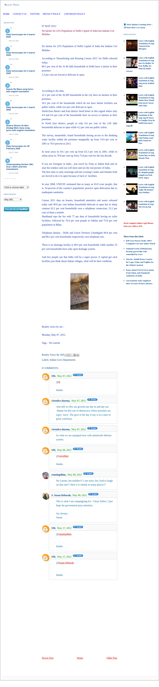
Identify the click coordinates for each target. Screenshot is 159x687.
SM (53, 376)
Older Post (111, 658)
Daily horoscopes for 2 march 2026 (20, 72)
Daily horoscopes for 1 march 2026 (20, 108)
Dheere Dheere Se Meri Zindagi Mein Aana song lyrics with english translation (20, 127)
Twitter (35, 14)
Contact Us (19, 14)
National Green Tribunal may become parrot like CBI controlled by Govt (139, 251)
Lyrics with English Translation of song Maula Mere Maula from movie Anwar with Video (146, 100)
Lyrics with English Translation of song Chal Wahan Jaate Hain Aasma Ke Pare (146, 137)
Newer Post (47, 658)
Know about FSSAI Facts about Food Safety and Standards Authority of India (140, 273)
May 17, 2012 (64, 528)
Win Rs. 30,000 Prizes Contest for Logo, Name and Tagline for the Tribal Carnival (139, 262)
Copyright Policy (74, 14)
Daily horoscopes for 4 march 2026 (20, 35)
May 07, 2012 (64, 376)
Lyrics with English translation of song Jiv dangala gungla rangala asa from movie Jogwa (146, 172)
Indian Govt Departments (63, 359)
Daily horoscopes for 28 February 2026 (17, 147)
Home (6, 14)
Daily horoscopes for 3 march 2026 (20, 53)
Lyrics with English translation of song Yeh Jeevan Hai (146, 204)
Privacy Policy (52, 14)
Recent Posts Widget (10, 178)
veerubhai (63, 456)
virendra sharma (60, 400)
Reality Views (12, 4)
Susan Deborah (66, 562)
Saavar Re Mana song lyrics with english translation (19, 90)
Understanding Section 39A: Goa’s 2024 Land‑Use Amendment (20, 166)
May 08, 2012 (64, 450)
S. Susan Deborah (61, 495)
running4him (58, 474)
